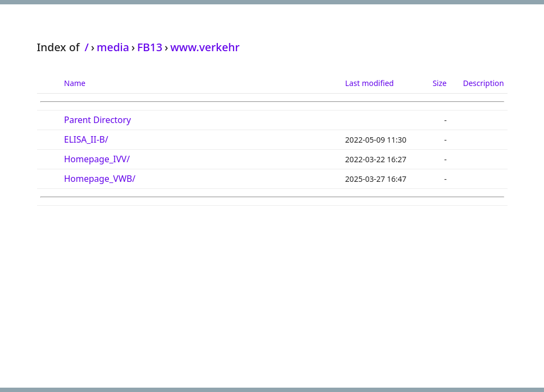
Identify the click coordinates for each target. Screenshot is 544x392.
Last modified (369, 83)
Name (74, 83)
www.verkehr (205, 47)
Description (483, 83)
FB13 (150, 47)
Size (439, 83)
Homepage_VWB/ (100, 179)
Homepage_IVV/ (97, 159)
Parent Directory (97, 120)
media (112, 47)
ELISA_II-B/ (86, 139)
